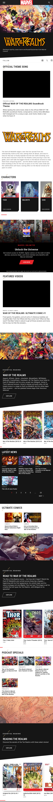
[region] (26, 84)
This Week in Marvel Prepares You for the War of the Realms (8, 693)
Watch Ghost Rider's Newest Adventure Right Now (12, 528)
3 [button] (21, 493)
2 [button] (16, 493)
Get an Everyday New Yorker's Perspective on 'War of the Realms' (31, 528)
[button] (3, 2)
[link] (10, 465)
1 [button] (11, 493)
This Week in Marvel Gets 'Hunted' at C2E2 (26, 670)
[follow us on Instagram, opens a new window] (52, 61)
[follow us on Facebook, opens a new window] (42, 61)
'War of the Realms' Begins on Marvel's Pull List (9, 671)
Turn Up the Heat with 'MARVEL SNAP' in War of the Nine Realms (9, 470)
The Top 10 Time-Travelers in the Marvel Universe (42, 470)
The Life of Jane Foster (9, 489)
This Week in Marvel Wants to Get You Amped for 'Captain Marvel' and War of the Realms (42, 673)
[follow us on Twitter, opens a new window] (47, 61)
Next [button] (40, 496)
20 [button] (41, 493)
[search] (49, 3)
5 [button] (30, 493)
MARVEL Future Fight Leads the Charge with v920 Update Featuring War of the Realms (26, 471)
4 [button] (25, 493)
